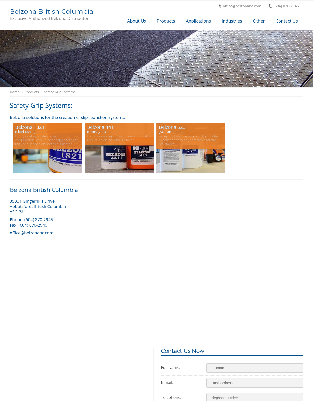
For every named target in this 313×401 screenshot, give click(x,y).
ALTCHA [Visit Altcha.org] (258, 318)
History (154, 360)
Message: (175, 266)
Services (22, 360)
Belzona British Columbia (51, 14)
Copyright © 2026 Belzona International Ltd (44, 396)
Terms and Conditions (220, 396)
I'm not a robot (227, 307)
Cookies (274, 396)
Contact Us (287, 21)
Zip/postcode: (179, 251)
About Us (136, 21)
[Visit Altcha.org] (261, 307)
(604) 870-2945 (284, 6)
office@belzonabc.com (239, 6)
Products (166, 21)
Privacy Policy (253, 396)
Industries (232, 21)
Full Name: (176, 206)
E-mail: (173, 221)
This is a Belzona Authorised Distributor (257, 359)
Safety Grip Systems (60, 92)
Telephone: (177, 236)
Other (259, 21)
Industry (89, 360)
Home (15, 92)
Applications (198, 21)
